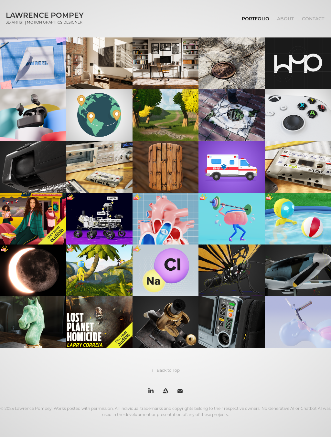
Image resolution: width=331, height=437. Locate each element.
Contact (313, 19)
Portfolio (255, 19)
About (285, 19)
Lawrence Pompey (45, 15)
